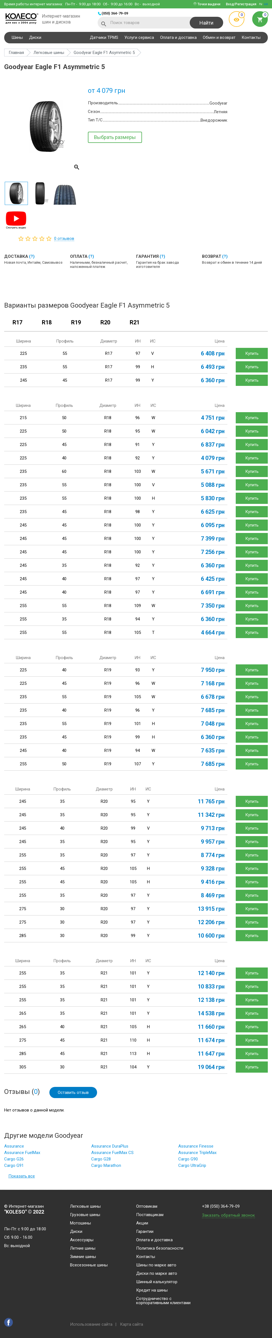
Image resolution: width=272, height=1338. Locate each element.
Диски (35, 37)
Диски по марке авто (156, 1273)
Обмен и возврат (219, 37)
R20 (105, 323)
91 (137, 444)
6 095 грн (213, 525)
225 (23, 353)
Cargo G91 (14, 1165)
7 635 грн (213, 750)
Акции (142, 1223)
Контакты (251, 37)
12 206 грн (211, 922)
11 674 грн (211, 1040)
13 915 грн (211, 908)
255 (23, 605)
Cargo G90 (188, 1159)
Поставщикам (149, 1215)
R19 (76, 323)
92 (137, 458)
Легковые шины (85, 1206)
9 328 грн (213, 868)
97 (138, 353)
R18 (47, 323)
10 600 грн (211, 935)
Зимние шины (83, 1257)
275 (22, 908)
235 (23, 366)
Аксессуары (81, 1240)
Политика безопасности (159, 1248)
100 (137, 484)
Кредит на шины (152, 1290)
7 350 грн (213, 605)
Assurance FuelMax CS (112, 1152)
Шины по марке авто (156, 1265)
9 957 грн (213, 841)
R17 (17, 323)
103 (137, 471)
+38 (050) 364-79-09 (221, 1206)
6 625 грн (213, 511)
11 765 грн (211, 801)
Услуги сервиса (139, 37)
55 (64, 353)
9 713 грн (213, 828)
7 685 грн (213, 710)
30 (62, 908)
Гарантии (144, 1232)
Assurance (14, 1146)
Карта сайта (131, 1324)
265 (22, 1013)
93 (137, 669)
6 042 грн (213, 431)
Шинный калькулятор (156, 1282)
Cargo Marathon (106, 1165)
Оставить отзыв (73, 1092)
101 (137, 723)
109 (137, 605)
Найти (206, 23)
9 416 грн (213, 882)
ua (266, 4)
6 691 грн (213, 592)
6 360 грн (213, 380)
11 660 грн (211, 1026)
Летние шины (82, 1248)
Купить (252, 353)
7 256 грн (213, 552)
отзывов (64, 238)
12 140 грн (211, 973)
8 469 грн (213, 895)
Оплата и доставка (178, 37)
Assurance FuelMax (22, 1152)
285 (22, 935)
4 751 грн (213, 417)
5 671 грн (213, 471)
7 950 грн (213, 670)
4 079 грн (213, 458)
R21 (134, 323)
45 (64, 380)
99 (138, 366)
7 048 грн (213, 723)
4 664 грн (213, 632)
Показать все (21, 1176)
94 (137, 619)
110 (133, 1040)
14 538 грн (211, 1013)
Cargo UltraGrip (192, 1165)
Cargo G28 (101, 1159)
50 (64, 417)
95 (137, 431)
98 (137, 511)
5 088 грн (213, 485)
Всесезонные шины (89, 1265)
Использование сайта (91, 1324)
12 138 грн (211, 1000)
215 (23, 417)
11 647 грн (211, 1053)
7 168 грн (213, 683)
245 (23, 380)
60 (64, 471)
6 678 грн (213, 696)
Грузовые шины (85, 1215)
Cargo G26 (14, 1159)
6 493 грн (213, 367)
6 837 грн (213, 444)
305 (22, 1067)
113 (133, 1053)
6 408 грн (213, 353)
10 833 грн (211, 986)
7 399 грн (213, 538)
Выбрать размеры (115, 137)
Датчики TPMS (104, 37)
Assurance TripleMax (197, 1152)
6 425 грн (213, 578)
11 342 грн (211, 814)
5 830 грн (213, 498)
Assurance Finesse (195, 1146)
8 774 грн (213, 855)
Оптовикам (146, 1206)
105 (137, 632)
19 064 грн (211, 1067)
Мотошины (80, 1223)
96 (137, 417)
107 (137, 763)
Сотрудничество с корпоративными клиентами (163, 1301)
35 (64, 565)
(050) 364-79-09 (115, 13)
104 (133, 1067)
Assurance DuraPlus (109, 1146)
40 (64, 458)
